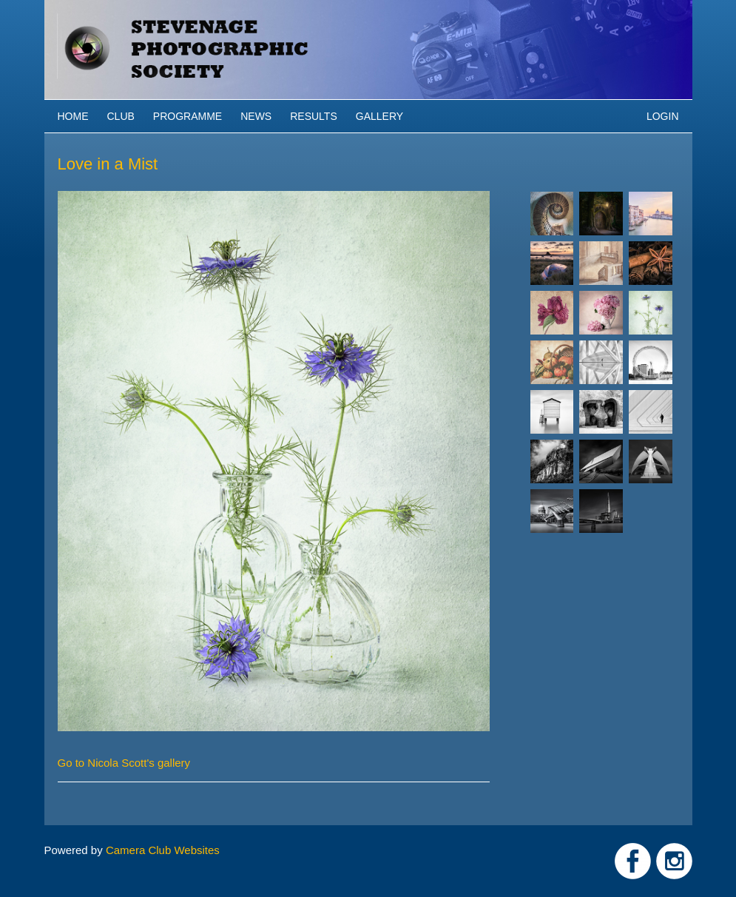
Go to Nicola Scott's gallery (124, 762)
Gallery (379, 116)
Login (662, 116)
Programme (187, 116)
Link (633, 861)
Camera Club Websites (163, 850)
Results (313, 116)
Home (73, 116)
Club (121, 116)
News (255, 116)
